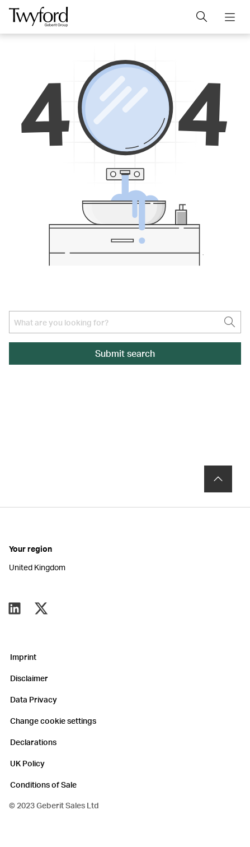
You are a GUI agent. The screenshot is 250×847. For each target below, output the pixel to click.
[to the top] (218, 479)
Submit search (125, 353)
